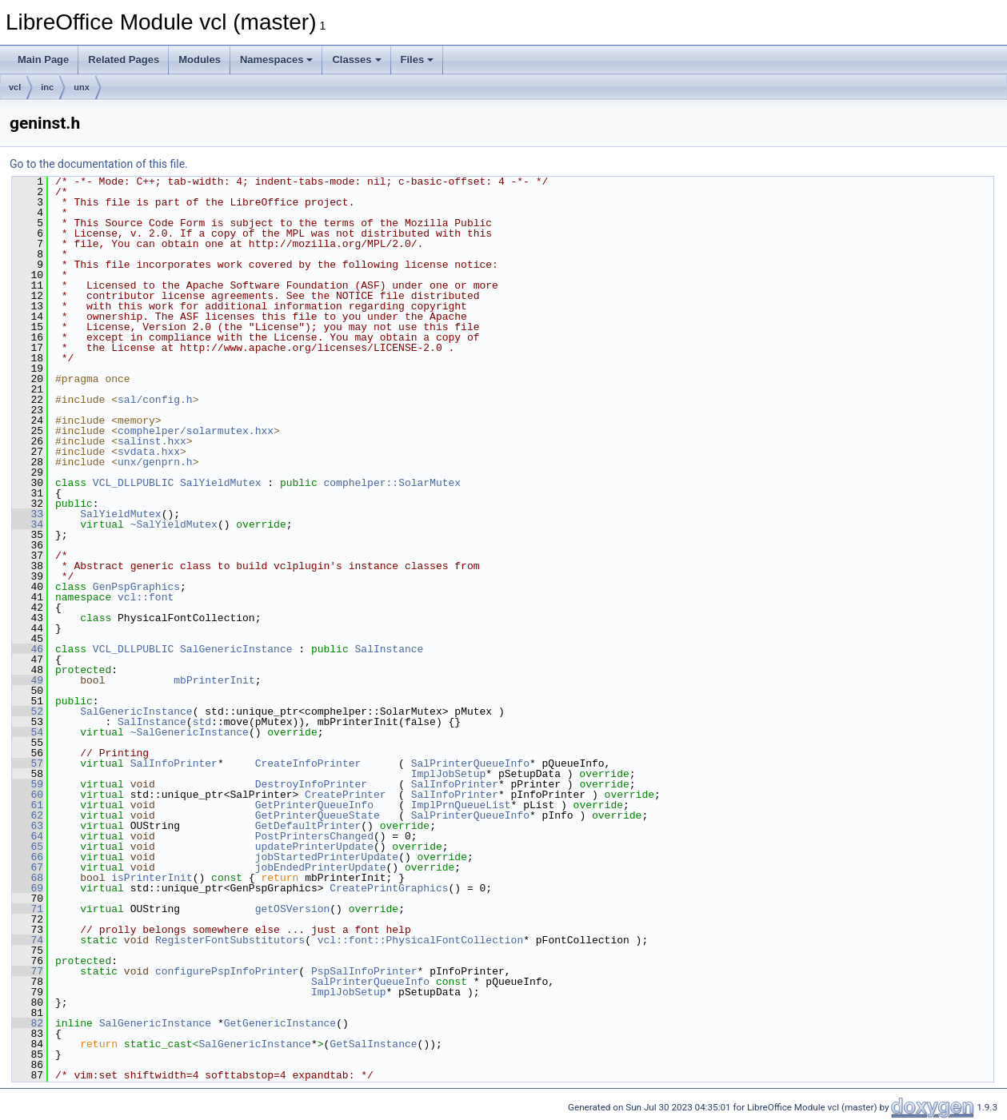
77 (27, 971)
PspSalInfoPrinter (364, 971)
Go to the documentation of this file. (99, 163)
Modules (199, 60)
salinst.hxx (152, 441)
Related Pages (123, 60)
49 (27, 680)
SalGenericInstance (236, 649)
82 (27, 1023)
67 (27, 867)
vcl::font (146, 597)
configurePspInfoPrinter (226, 971)
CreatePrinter (345, 794)
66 (27, 857)
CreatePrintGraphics (389, 888)
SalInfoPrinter (174, 763)
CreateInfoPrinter (308, 763)
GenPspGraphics (136, 587)
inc (47, 87)
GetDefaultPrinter (308, 826)
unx (82, 87)
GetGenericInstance (280, 1023)
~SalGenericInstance (189, 732)
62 (27, 815)
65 (27, 846)
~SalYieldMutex (174, 524)
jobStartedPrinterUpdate (326, 857)
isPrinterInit (151, 878)
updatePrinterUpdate (314, 846)
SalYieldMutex (220, 483)
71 (27, 909)
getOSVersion (292, 909)
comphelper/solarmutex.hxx (196, 431)
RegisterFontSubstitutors (230, 940)
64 (27, 836)
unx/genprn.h (155, 462)
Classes (356, 60)
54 (27, 732)
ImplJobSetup (448, 774)
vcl (15, 87)
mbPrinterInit (214, 680)
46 (27, 649)
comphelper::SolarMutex (392, 483)
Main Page (43, 60)
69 (27, 888)
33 (27, 514)
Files (417, 60)
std (202, 722)
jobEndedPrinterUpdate (320, 867)
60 (27, 794)
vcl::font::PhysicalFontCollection (420, 940)
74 (27, 940)
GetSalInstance (373, 1044)
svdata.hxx (149, 451)
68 (27, 878)
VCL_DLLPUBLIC (133, 483)
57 (27, 763)
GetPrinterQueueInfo (314, 805)
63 (27, 826)
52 (27, 711)
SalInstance (388, 649)
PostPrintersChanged (314, 836)
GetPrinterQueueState (317, 815)
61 (27, 805)
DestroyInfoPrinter (311, 784)
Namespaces (277, 60)
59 (27, 784)
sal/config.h (155, 400)
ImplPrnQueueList (461, 805)
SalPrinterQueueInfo (470, 763)
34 (27, 524)
